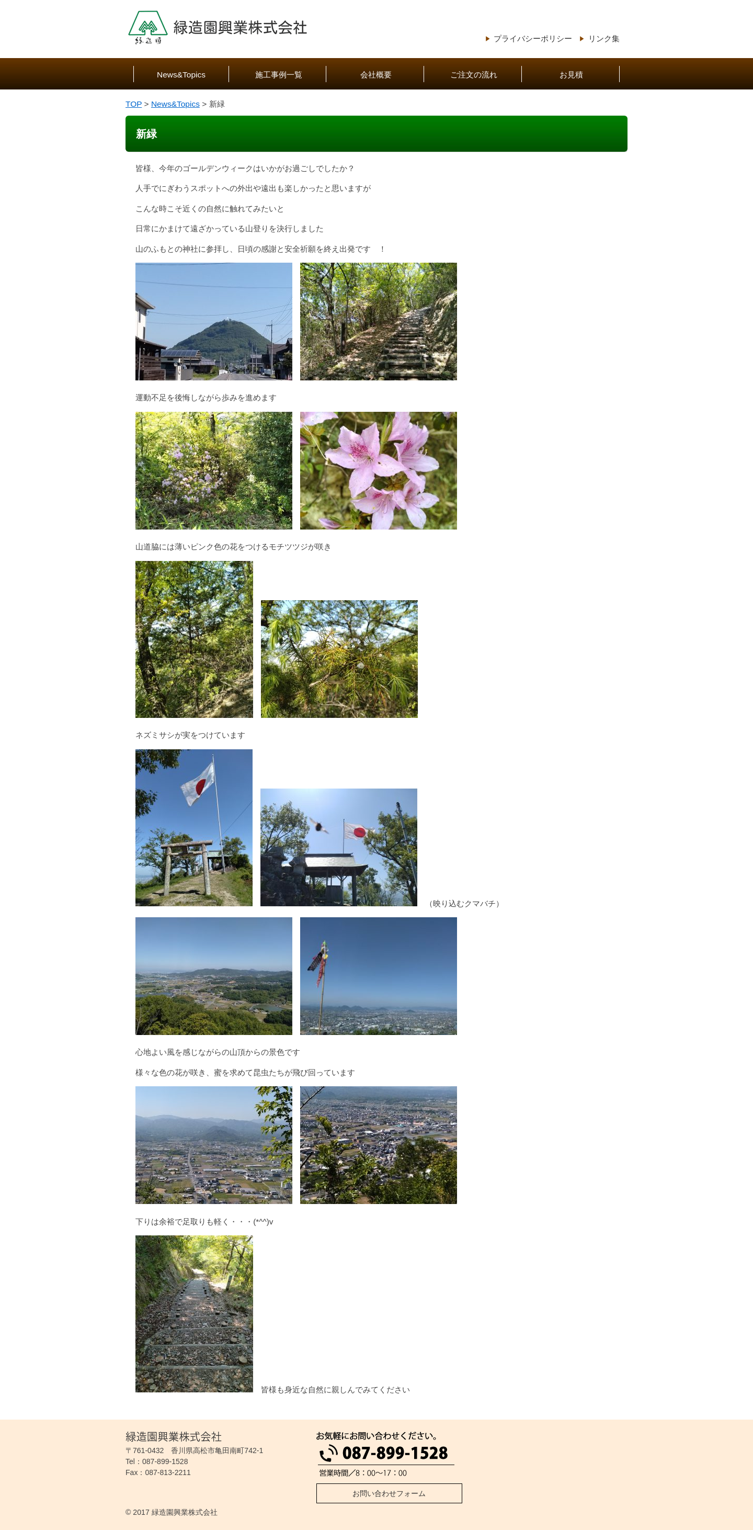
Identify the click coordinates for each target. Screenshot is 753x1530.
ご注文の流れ (473, 74)
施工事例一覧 (278, 74)
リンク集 (604, 38)
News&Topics (181, 74)
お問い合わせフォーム (389, 1493)
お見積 (571, 74)
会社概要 (376, 74)
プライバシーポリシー (533, 38)
